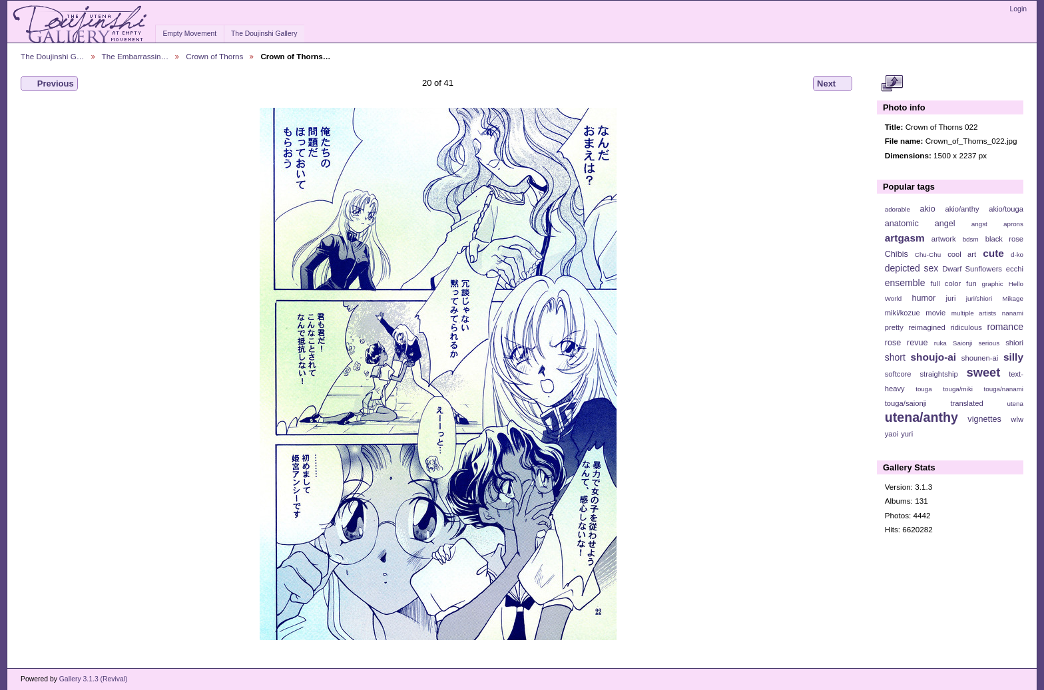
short (895, 357)
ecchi (1014, 269)
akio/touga (1006, 209)
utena (1015, 403)
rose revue (906, 342)
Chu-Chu (928, 254)
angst (979, 224)
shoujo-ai (934, 357)
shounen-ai (980, 358)
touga (923, 389)
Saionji (962, 343)
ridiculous (965, 327)
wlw (1017, 419)
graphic (992, 283)
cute (993, 253)
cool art (961, 254)
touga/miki (958, 389)
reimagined (926, 327)
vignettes (984, 419)
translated (966, 403)
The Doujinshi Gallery (264, 33)
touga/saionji (906, 403)
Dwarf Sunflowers (972, 269)
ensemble (905, 282)
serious (988, 343)
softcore (898, 374)
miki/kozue (902, 313)
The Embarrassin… (135, 56)
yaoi (892, 434)
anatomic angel (920, 223)
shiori (1014, 343)
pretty (894, 327)
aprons (1013, 224)
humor (923, 298)
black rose (1004, 239)
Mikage (1012, 298)
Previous (49, 84)
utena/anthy (921, 417)
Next (832, 84)
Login (1018, 9)
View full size (892, 84)
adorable (897, 209)
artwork (943, 239)
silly (1013, 357)
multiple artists (973, 313)
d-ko (1017, 254)
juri (951, 298)
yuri (907, 434)
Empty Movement (189, 33)
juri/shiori (979, 298)
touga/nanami (1003, 389)
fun (971, 283)
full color (945, 283)
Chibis (896, 254)
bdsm (971, 239)
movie (935, 313)
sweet (984, 372)
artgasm (905, 238)
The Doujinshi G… (53, 56)
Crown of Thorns (214, 56)
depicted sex (912, 268)
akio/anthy (962, 209)
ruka (940, 343)
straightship (938, 374)
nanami (1012, 313)
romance (1005, 326)
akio (927, 209)
